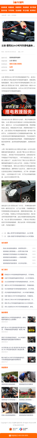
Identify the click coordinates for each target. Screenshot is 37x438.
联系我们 (33, 10)
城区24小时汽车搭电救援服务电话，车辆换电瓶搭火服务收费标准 (20, 285)
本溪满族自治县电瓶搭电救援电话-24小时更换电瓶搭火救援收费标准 (13, 349)
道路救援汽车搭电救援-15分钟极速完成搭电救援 (16, 254)
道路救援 (4, 7)
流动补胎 (4, 10)
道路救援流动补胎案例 (10, 260)
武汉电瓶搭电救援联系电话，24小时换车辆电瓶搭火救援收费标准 (20, 292)
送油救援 (18, 10)
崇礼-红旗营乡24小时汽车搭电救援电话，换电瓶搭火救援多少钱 (20, 306)
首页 (9, 15)
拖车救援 (33, 7)
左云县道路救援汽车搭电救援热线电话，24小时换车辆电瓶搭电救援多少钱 (20, 281)
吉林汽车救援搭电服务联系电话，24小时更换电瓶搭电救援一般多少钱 (20, 278)
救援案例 (18, 7)
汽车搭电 (11, 10)
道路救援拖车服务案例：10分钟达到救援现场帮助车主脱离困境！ (16, 263)
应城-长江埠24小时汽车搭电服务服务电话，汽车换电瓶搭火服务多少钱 (20, 299)
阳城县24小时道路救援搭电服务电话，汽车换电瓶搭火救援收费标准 (20, 274)
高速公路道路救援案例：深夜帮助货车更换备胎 (16, 248)
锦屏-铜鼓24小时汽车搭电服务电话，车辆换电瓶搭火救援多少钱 (20, 296)
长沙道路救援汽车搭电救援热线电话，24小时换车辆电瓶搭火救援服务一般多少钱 (20, 289)
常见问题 (26, 10)
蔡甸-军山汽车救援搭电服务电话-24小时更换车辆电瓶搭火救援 (20, 303)
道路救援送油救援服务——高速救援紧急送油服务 (16, 257)
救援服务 (11, 7)
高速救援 (26, 7)
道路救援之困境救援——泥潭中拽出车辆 (15, 251)
